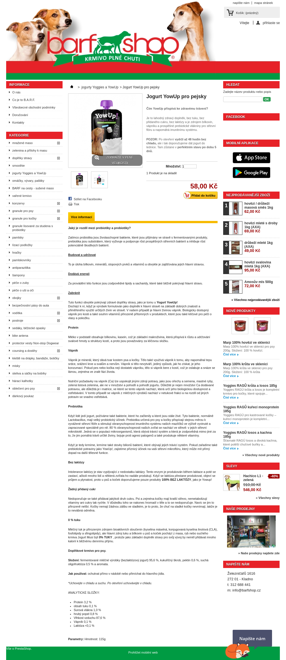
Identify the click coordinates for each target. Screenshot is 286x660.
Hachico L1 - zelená (253, 478)
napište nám (241, 2)
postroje (17, 320)
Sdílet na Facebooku (88, 199)
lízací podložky (22, 245)
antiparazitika (21, 267)
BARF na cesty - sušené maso (33, 188)
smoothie (18, 165)
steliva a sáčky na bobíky (29, 373)
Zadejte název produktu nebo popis (247, 91)
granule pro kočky (24, 218)
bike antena (20, 335)
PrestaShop (23, 648)
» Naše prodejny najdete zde (259, 553)
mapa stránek (263, 2)
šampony (18, 275)
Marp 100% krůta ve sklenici (245, 364)
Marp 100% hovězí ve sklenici (246, 343)
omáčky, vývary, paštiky (28, 180)
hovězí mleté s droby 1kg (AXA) (261, 227)
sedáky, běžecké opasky (29, 328)
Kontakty (18, 122)
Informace (19, 85)
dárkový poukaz (23, 396)
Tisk (76, 204)
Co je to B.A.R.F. (23, 100)
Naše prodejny (240, 509)
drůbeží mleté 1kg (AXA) (258, 247)
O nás (16, 92)
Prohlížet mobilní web (143, 652)
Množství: (173, 166)
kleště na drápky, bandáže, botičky (35, 358)
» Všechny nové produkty (261, 455)
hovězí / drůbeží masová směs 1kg (258, 208)
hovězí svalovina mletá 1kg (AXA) (257, 266)
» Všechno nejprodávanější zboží (256, 299)
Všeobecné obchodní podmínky (33, 107)
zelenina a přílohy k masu (29, 150)
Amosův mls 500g (258, 284)
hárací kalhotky (22, 381)
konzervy (18, 203)
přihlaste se (271, 23)
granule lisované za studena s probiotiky (32, 228)
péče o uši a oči (23, 290)
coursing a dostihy (24, 350)
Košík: (247, 13)
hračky (16, 252)
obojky (16, 298)
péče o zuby (20, 282)
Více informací (81, 217)
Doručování (20, 115)
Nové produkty (241, 311)
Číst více (229, 354)
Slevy (231, 466)
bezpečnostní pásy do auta (30, 305)
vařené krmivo (22, 195)
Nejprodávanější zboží (248, 195)
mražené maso (22, 143)
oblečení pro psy (23, 388)
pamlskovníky (21, 260)
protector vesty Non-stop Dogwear (35, 343)
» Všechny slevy (268, 497)
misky (16, 365)
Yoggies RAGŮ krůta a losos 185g (250, 386)
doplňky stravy (22, 158)
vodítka (17, 313)
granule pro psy (23, 211)
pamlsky (17, 237)
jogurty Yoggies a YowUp (29, 173)
